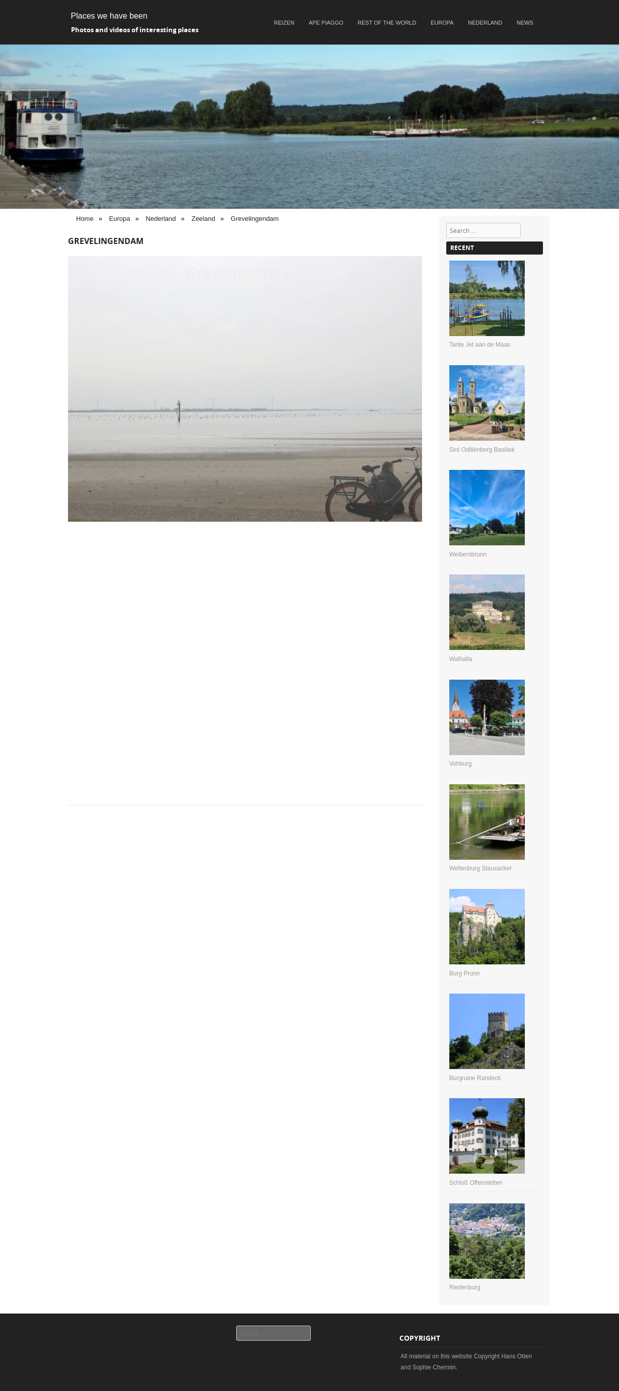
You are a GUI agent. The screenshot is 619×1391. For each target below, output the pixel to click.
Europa (442, 23)
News (525, 23)
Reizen (284, 23)
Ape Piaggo (326, 23)
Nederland (485, 23)
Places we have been (109, 16)
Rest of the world (387, 23)
